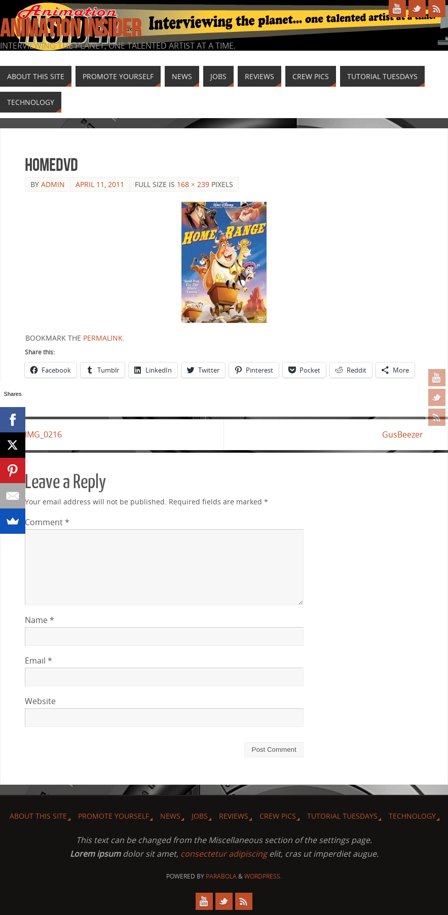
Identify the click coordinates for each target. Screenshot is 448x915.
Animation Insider (70, 28)
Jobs (200, 816)
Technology (412, 816)
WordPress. (263, 876)
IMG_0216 (43, 434)
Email (38, 660)
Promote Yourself (113, 816)
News (170, 816)
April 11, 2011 (100, 184)
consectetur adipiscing (223, 853)
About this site (38, 816)
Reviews (233, 816)
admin (53, 184)
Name (39, 620)
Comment (47, 522)
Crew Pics (277, 816)
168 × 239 (193, 184)
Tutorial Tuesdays (342, 816)
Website (40, 701)
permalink (103, 338)
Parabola (221, 876)
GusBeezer (402, 434)
